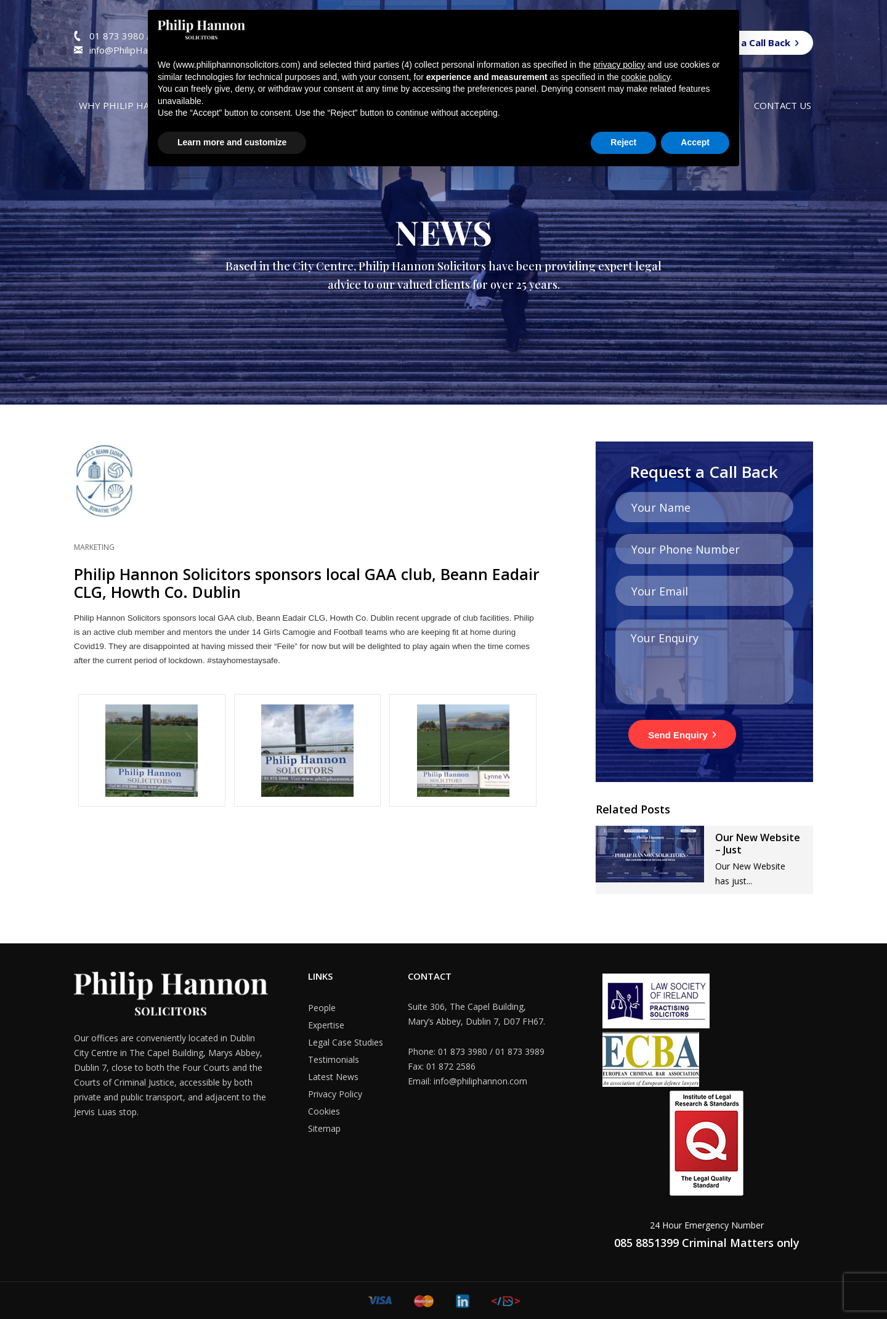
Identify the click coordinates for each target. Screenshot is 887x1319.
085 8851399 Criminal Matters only (707, 1242)
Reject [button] (623, 142)
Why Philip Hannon (128, 105)
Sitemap (324, 1128)
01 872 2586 (451, 1066)
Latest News (333, 1077)
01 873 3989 (520, 1051)
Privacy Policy (335, 1094)
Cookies (324, 1111)
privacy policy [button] (619, 65)
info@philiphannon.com (480, 1081)
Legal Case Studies (345, 1042)
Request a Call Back (745, 42)
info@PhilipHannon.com (138, 50)
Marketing (94, 547)
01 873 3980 (118, 36)
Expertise (326, 1025)
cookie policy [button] (646, 77)
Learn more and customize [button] (231, 142)
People (322, 1008)
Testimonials (333, 1059)
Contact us (782, 105)
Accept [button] (695, 142)
